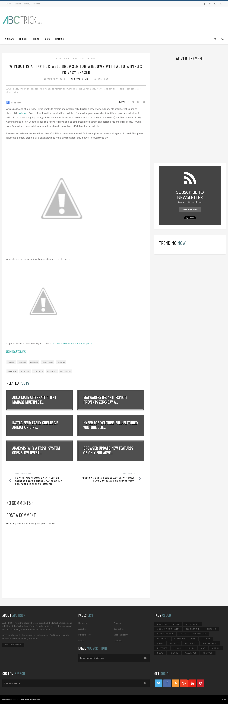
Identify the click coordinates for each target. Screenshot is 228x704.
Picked (81, 640)
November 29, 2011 (55, 79)
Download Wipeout (16, 350)
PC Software (89, 58)
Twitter (24, 371)
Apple (176, 624)
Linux (191, 648)
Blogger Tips (193, 629)
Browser (60, 58)
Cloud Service (165, 634)
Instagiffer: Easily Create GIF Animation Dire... (35, 425)
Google (51, 371)
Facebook (38, 371)
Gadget (206, 639)
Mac (203, 648)
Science (174, 653)
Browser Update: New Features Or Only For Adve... (108, 450)
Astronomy (192, 624)
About (8, 4)
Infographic (210, 643)
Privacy (27, 4)
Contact (18, 4)
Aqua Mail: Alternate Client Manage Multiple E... (34, 399)
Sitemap (37, 4)
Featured (59, 38)
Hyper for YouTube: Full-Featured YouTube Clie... (110, 425)
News (47, 38)
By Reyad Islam (80, 79)
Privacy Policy (84, 634)
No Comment (101, 79)
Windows (9, 38)
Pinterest (65, 371)
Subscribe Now (190, 209)
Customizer (199, 634)
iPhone (35, 38)
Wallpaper (191, 653)
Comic (183, 634)
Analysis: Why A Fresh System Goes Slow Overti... (36, 450)
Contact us (119, 629)
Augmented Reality (168, 629)
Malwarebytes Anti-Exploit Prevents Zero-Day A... (105, 399)
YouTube (208, 653)
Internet (74, 58)
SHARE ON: (12, 371)
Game (160, 643)
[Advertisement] (168, 19)
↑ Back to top (220, 699)
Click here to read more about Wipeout (72, 343)
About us (82, 629)
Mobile (216, 648)
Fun (193, 639)
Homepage (83, 623)
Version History (121, 634)
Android (23, 38)
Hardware (190, 643)
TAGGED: (11, 362)
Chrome (211, 629)
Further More (13, 645)
